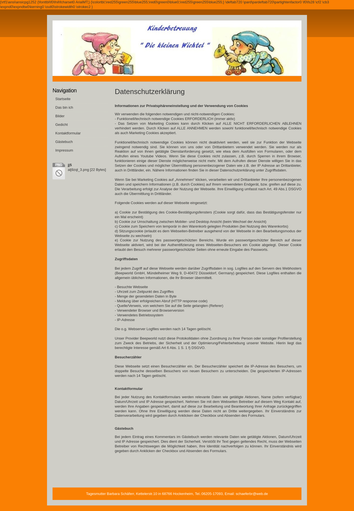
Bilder (59, 116)
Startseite (63, 99)
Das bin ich (64, 107)
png (58, 165)
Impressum (64, 150)
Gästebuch (64, 142)
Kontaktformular (68, 133)
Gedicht (61, 124)
